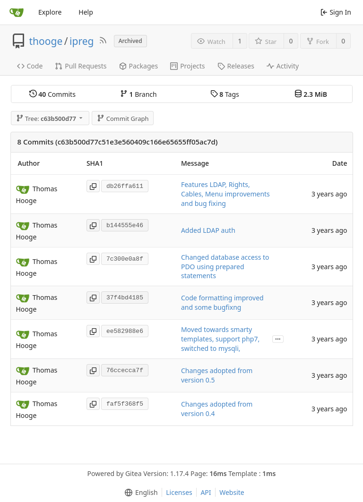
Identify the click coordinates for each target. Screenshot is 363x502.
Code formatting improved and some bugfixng (222, 302)
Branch (138, 94)
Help (85, 12)
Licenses (179, 492)
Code (30, 65)
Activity (283, 65)
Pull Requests (80, 65)
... (278, 338)
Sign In (336, 12)
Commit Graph (122, 118)
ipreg (81, 41)
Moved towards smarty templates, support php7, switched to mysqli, (220, 339)
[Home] (16, 12)
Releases (235, 65)
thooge (46, 41)
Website (231, 492)
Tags (224, 94)
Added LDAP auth (208, 230)
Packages (138, 65)
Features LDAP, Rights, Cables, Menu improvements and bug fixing (225, 194)
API (205, 492)
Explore (49, 12)
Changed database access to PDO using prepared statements (225, 267)
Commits (52, 94)
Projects (187, 65)
